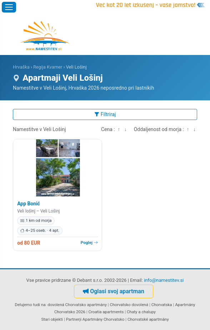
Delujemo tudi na (30, 304)
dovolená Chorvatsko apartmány (77, 304)
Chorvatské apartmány (148, 319)
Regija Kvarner (47, 67)
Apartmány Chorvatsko (103, 319)
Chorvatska (161, 304)
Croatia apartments (106, 311)
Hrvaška (21, 67)
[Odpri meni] (9, 7)
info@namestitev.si (164, 280)
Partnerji (73, 319)
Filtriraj (105, 114)
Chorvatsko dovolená (129, 304)
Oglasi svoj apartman (113, 291)
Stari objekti (52, 319)
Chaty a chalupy (141, 311)
